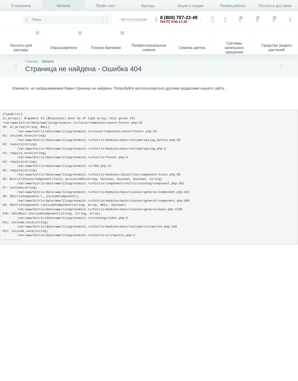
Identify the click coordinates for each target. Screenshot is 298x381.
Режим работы (232, 6)
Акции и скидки (190, 6)
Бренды (148, 6)
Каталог (63, 6)
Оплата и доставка (275, 6)
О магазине (21, 6)
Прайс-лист (106, 6)
